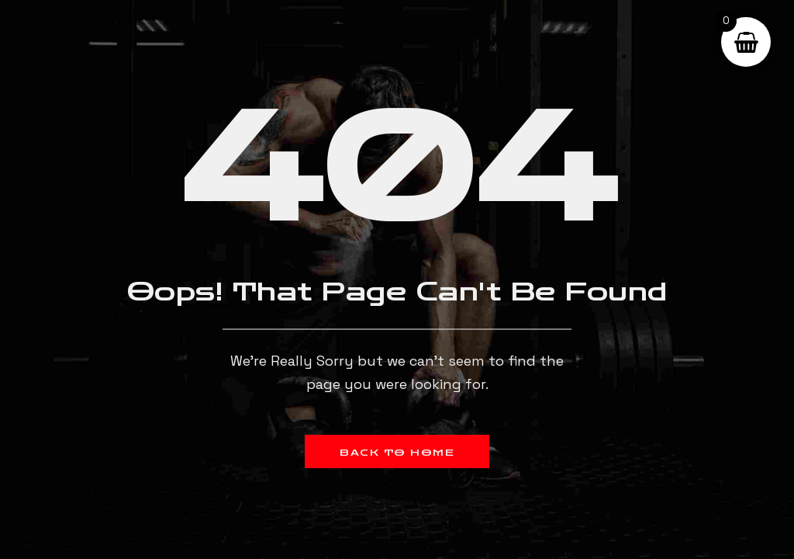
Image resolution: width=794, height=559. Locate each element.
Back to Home (397, 452)
